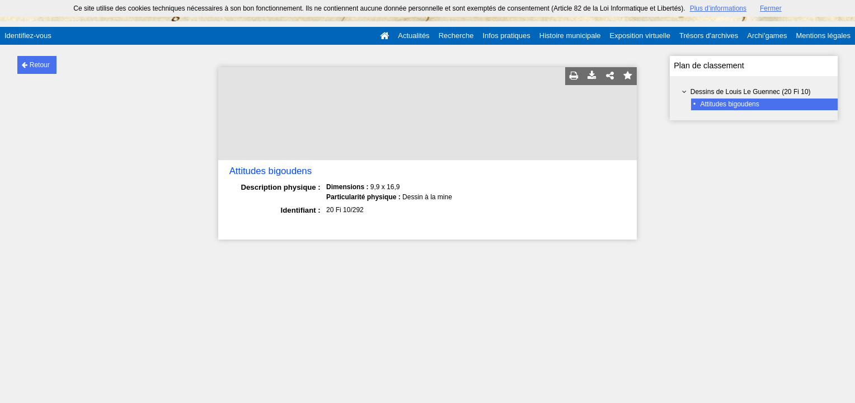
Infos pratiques (506, 35)
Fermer (771, 8)
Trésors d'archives (708, 35)
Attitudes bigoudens (729, 104)
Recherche (456, 35)
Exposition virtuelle (640, 35)
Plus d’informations (718, 8)
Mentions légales (823, 35)
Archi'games (767, 35)
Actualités (413, 35)
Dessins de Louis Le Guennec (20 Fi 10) (750, 92)
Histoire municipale (570, 35)
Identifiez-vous (27, 35)
